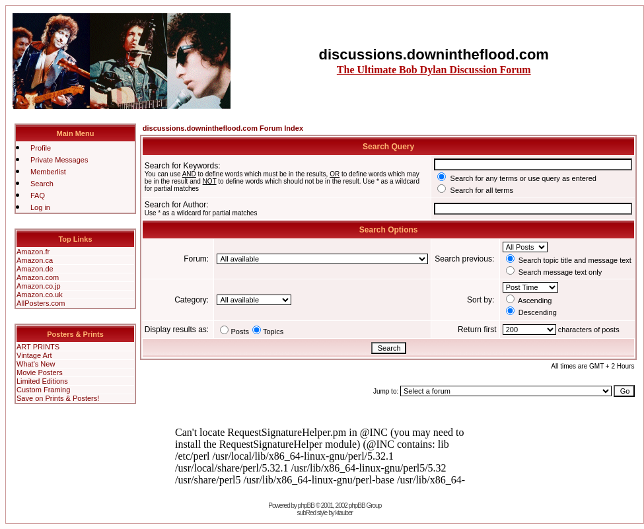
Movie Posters (40, 372)
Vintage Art (34, 355)
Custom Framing (43, 390)
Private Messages (59, 160)
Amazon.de (35, 269)
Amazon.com (38, 277)
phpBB (306, 505)
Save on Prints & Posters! (58, 398)
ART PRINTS (38, 347)
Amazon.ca (35, 260)
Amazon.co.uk (40, 295)
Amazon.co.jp (39, 286)
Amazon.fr (33, 252)
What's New (36, 364)
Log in (40, 207)
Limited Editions (42, 381)
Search (42, 184)
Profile (40, 148)
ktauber (344, 512)
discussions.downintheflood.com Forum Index (223, 128)
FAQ (37, 195)
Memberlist (48, 172)
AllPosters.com (41, 303)
